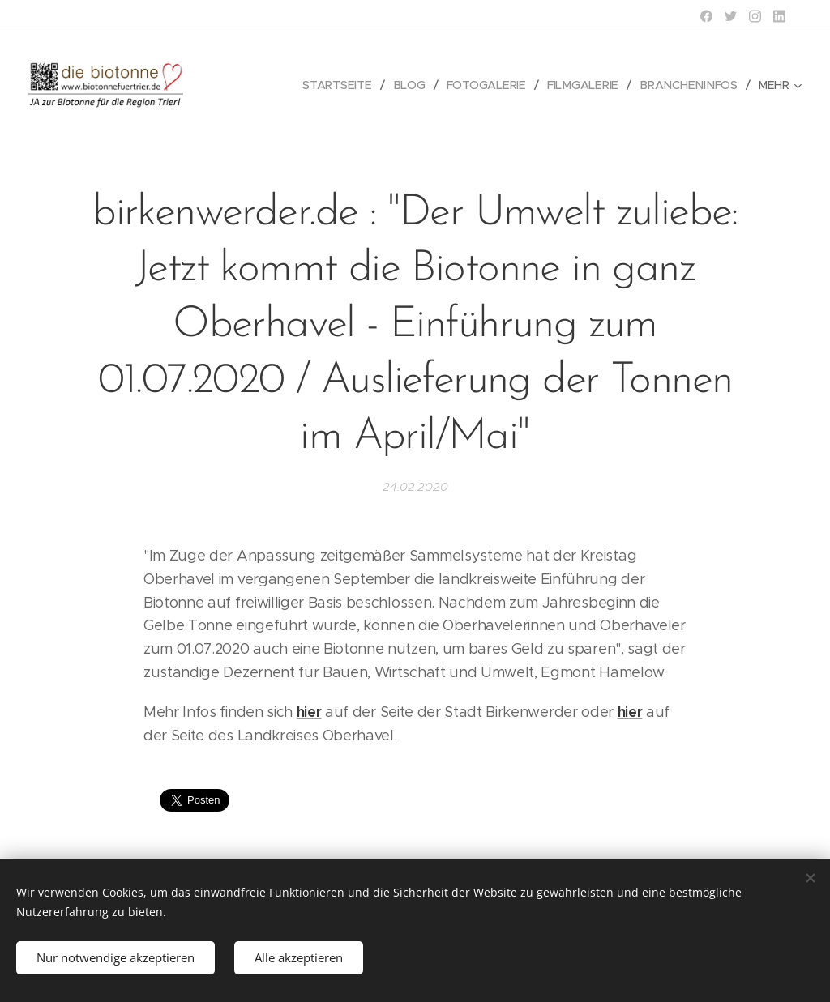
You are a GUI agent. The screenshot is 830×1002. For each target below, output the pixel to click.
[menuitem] (345, 85)
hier (309, 711)
